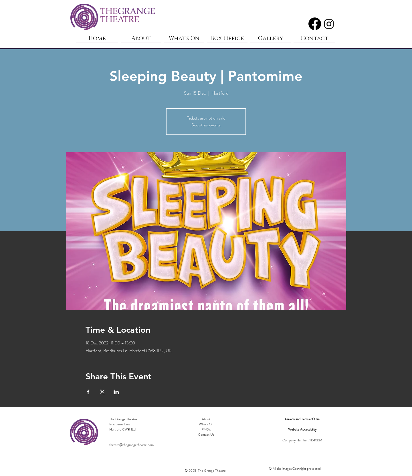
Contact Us (206, 434)
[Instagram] (329, 23)
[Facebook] (314, 23)
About (206, 419)
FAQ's (206, 429)
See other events (206, 125)
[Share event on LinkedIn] (116, 392)
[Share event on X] (102, 392)
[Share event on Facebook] (88, 392)
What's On (206, 424)
